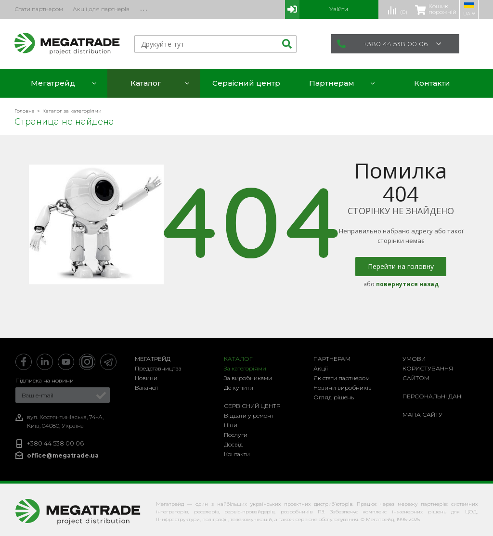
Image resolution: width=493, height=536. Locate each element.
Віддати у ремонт (248, 415)
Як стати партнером (341, 378)
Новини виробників (342, 387)
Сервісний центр (252, 405)
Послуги (235, 434)
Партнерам (331, 358)
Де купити (238, 387)
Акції (320, 368)
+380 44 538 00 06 (389, 43)
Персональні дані (432, 396)
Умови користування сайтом (427, 368)
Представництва (158, 368)
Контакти (237, 454)
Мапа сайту (422, 414)
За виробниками (248, 378)
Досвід (233, 444)
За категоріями (245, 368)
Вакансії (146, 387)
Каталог (238, 358)
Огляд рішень (333, 397)
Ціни (230, 425)
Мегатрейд (152, 358)
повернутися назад (407, 284)
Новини (146, 378)
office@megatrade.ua (63, 455)
